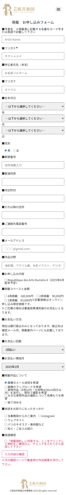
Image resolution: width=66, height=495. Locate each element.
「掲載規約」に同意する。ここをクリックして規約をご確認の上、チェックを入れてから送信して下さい (34, 444)
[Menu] (58, 9)
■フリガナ (10, 48)
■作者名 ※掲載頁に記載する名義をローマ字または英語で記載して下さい (33, 30)
